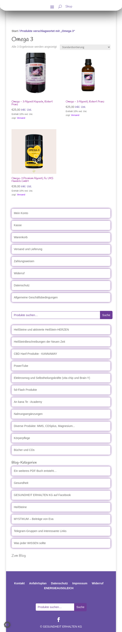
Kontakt (19, 583)
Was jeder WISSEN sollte (30, 543)
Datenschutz (21, 285)
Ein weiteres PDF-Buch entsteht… (35, 470)
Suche (106, 315)
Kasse (18, 225)
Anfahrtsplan (37, 583)
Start (15, 31)
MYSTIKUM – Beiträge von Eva (33, 519)
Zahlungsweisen (24, 261)
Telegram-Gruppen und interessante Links (40, 531)
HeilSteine (20, 507)
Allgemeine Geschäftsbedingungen (36, 297)
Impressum (79, 583)
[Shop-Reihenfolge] (85, 47)
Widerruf (19, 273)
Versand (21, 118)
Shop (68, 7)
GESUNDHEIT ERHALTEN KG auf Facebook (42, 495)
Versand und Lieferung (28, 249)
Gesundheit (21, 483)
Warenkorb (20, 237)
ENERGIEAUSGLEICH (58, 588)
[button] (7, 625)
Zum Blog (19, 555)
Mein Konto (21, 213)
